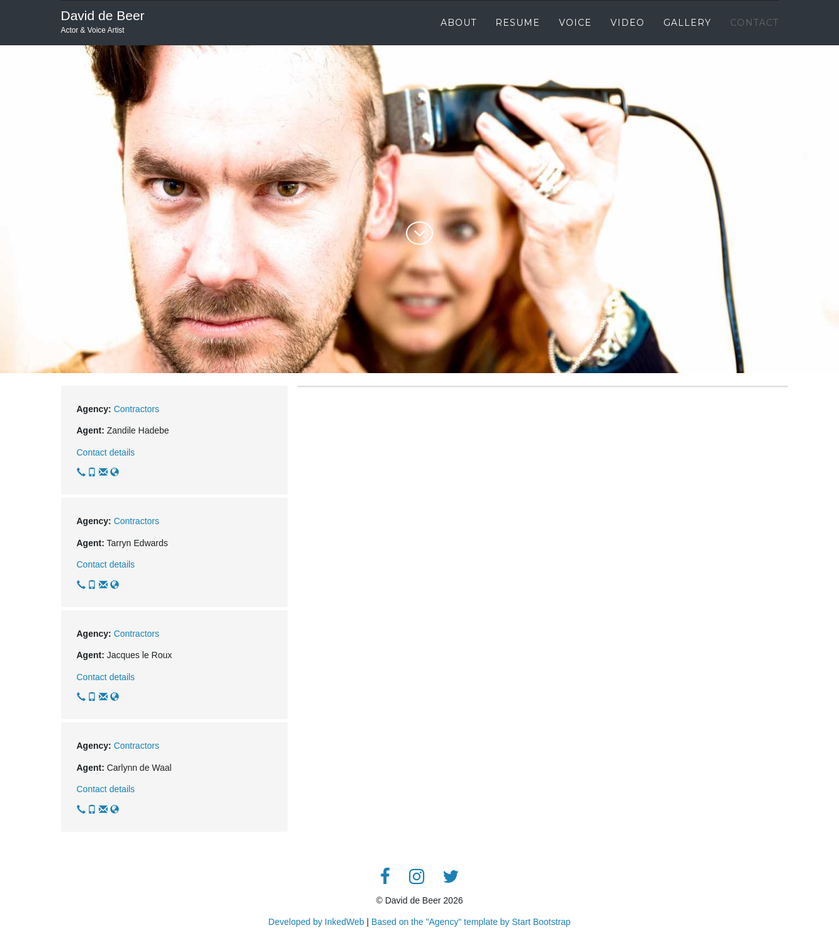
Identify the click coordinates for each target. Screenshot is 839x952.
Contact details (106, 452)
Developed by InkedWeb (317, 922)
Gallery (687, 22)
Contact (754, 22)
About (458, 22)
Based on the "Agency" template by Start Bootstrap (471, 922)
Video (628, 22)
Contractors (136, 409)
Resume (517, 22)
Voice (575, 22)
